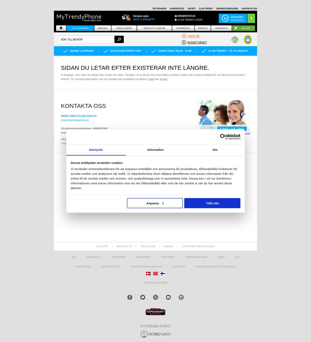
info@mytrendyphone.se (75, 120)
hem (73, 257)
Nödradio (203, 28)
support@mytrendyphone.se (198, 246)
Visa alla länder (155, 282)
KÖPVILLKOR (179, 267)
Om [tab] (214, 149)
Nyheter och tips (111, 267)
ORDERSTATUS (187, 16)
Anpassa (155, 203)
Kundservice (93, 257)
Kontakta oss (83, 267)
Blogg (221, 257)
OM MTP (192, 9)
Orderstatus (143, 257)
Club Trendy (206, 9)
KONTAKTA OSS (249, 9)
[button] (247, 41)
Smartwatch (221, 28)
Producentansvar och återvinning (215, 267)
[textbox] (91, 39)
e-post (163, 79)
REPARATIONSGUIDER (227, 9)
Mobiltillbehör (124, 28)
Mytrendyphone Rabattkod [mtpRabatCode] (146, 267)
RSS (238, 257)
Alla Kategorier (80, 28)
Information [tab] (155, 149)
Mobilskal (103, 28)
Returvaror (118, 257)
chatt (151, 79)
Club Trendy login (190, 19)
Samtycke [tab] (96, 149)
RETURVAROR (160, 9)
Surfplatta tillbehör (154, 28)
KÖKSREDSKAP (183, 28)
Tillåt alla (212, 203)
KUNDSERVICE (177, 9)
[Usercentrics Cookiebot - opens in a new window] (223, 137)
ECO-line (245, 28)
